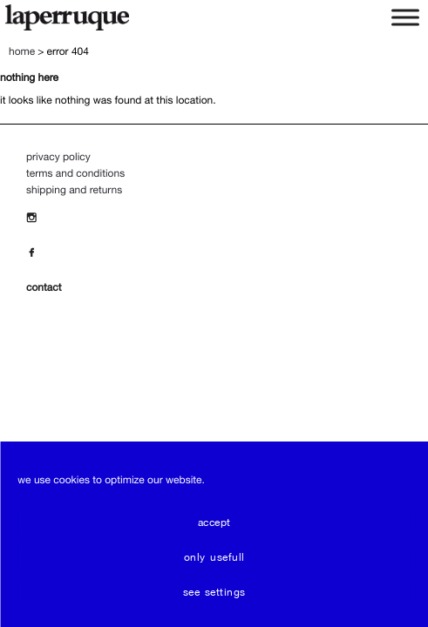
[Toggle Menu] (405, 17)
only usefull (214, 557)
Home (22, 51)
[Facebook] (35, 252)
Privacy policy (58, 157)
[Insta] (35, 217)
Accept (214, 522)
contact (43, 287)
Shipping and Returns (74, 190)
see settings (214, 592)
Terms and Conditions (75, 173)
